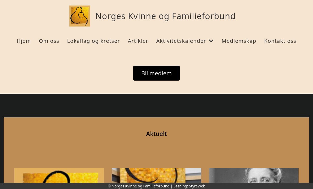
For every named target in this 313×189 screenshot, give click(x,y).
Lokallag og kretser (93, 40)
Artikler (138, 40)
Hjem (24, 40)
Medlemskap (239, 40)
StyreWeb (197, 185)
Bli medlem (156, 73)
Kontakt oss (280, 40)
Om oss (49, 40)
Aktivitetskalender (185, 40)
